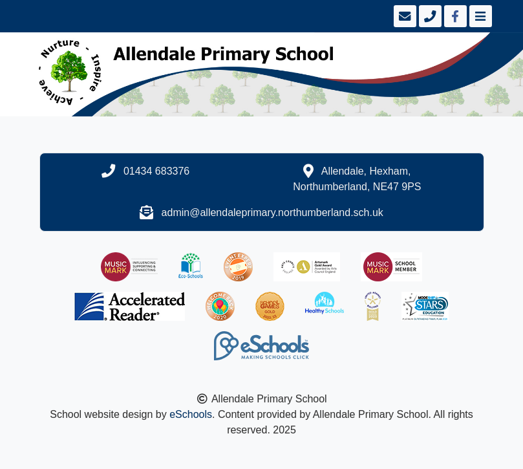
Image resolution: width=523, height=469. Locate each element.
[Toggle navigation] (479, 16)
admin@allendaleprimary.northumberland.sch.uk (272, 212)
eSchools (190, 414)
